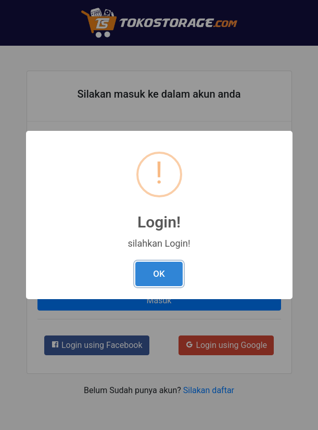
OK (158, 273)
